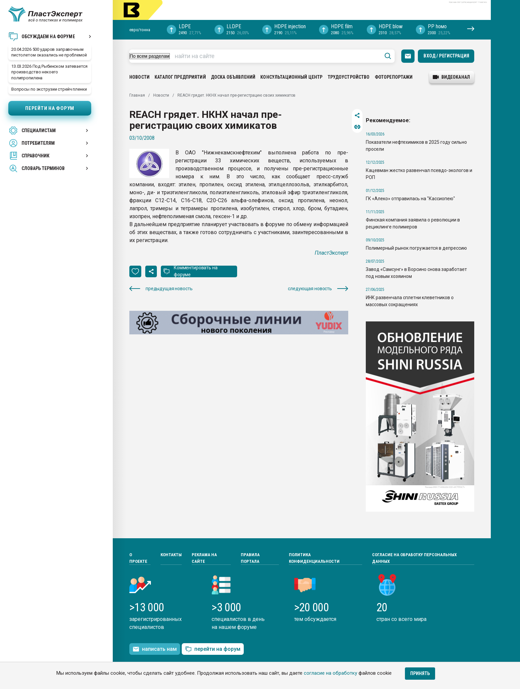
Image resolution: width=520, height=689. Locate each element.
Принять (420, 673)
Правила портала (250, 558)
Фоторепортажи (394, 77)
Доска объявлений (233, 77)
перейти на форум (212, 649)
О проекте (138, 558)
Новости (139, 77)
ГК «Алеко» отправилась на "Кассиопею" (410, 198)
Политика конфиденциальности (314, 558)
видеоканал (451, 77)
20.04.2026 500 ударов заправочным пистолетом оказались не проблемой (49, 52)
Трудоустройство (349, 77)
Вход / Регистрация (446, 55)
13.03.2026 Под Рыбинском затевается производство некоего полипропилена (49, 72)
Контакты (171, 554)
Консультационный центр (291, 77)
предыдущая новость (160, 289)
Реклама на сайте (204, 558)
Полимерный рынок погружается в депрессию (416, 248)
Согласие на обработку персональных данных (414, 558)
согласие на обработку (330, 673)
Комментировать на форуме (196, 271)
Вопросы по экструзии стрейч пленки (49, 89)
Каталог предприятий (180, 77)
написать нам (155, 649)
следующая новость (318, 289)
